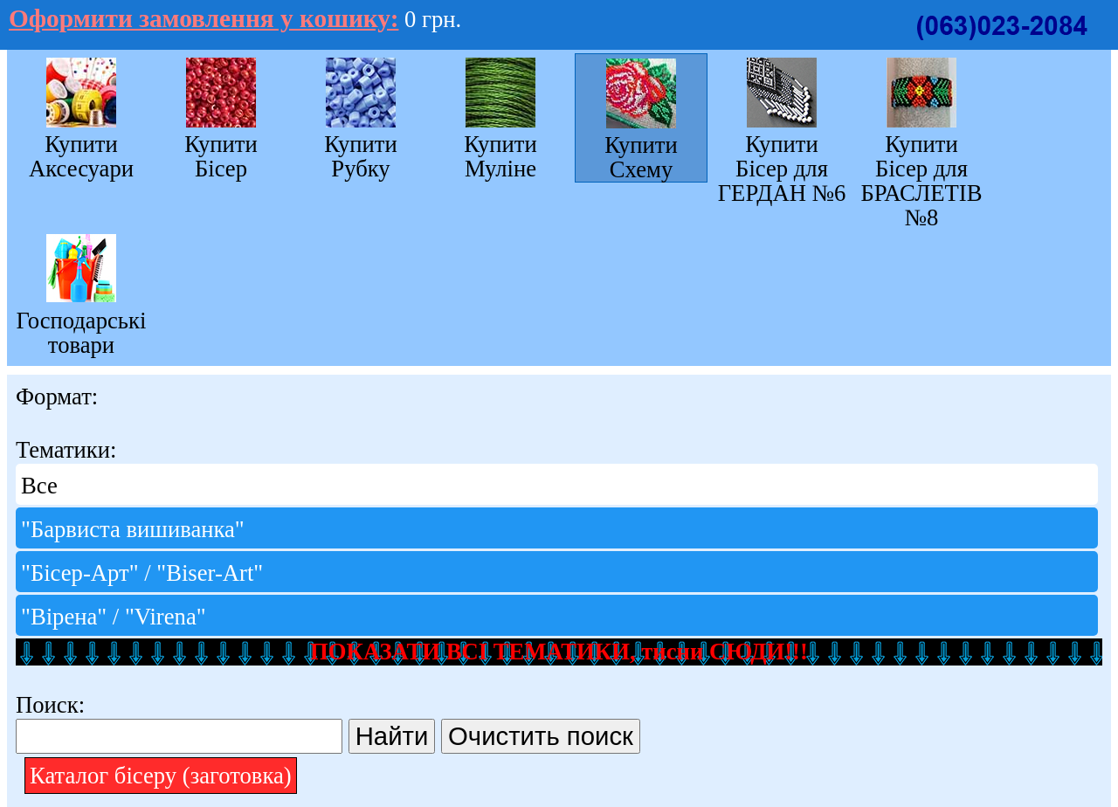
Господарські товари (82, 332)
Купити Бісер (221, 156)
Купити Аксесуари (81, 156)
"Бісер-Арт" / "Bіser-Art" (142, 573)
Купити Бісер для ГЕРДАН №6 (782, 168)
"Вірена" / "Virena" (113, 617)
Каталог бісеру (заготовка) (161, 775)
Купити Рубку (360, 156)
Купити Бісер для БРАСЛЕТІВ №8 (921, 180)
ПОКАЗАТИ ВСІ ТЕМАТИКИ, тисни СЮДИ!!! (559, 651)
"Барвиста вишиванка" (133, 529)
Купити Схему (641, 157)
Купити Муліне (500, 156)
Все (39, 485)
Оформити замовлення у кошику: (203, 18)
